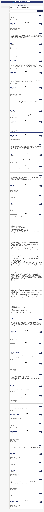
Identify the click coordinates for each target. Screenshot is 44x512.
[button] (21, 14)
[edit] (41, 15)
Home (11, 7)
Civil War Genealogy (13, 7)
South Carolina (18, 7)
